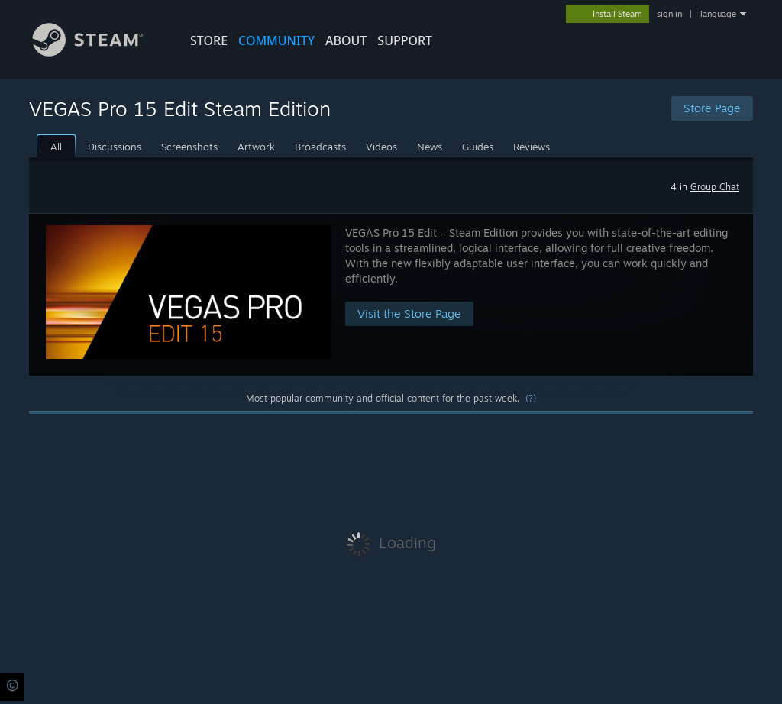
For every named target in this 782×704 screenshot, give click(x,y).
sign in (669, 13)
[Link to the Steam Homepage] (99, 52)
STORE (209, 40)
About (346, 40)
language (718, 13)
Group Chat (714, 186)
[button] (391, 294)
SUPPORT (404, 40)
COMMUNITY (276, 40)
